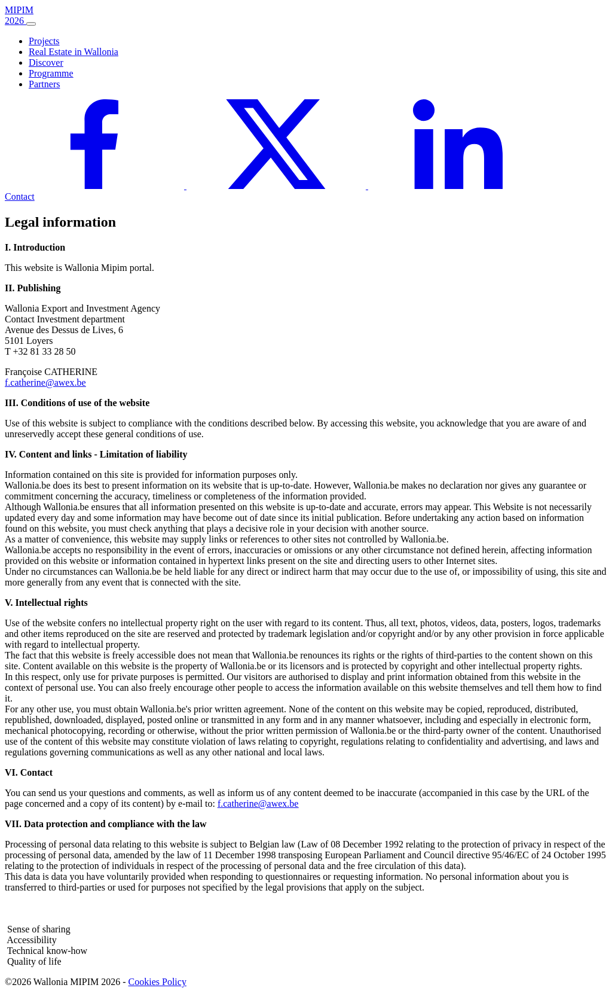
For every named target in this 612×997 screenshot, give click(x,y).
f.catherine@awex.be (45, 382)
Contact (20, 196)
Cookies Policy (157, 982)
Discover (46, 62)
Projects (44, 41)
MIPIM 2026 (19, 15)
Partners (44, 84)
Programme (51, 73)
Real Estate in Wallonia (73, 52)
